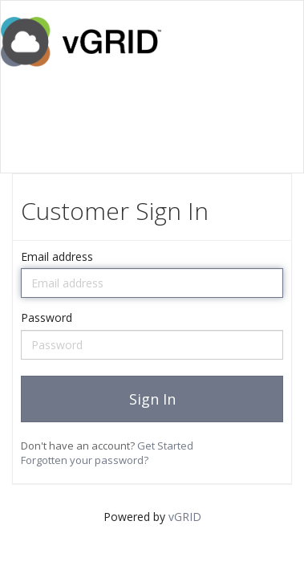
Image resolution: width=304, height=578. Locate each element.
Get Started (165, 445)
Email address (57, 256)
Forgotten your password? (84, 460)
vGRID (184, 516)
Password (46, 317)
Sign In (152, 399)
